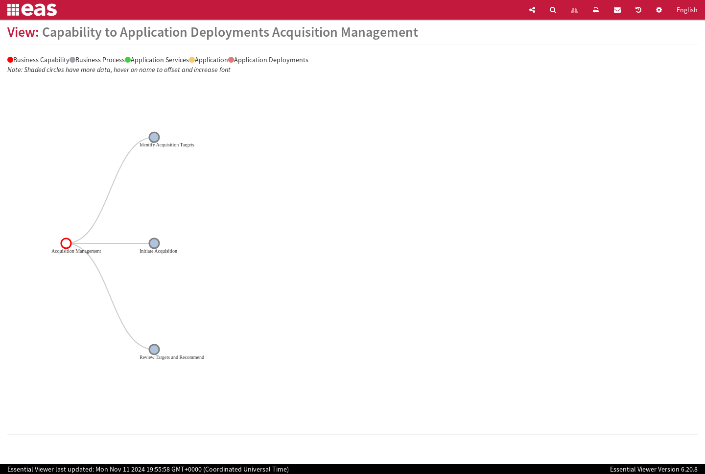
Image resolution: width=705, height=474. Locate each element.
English (687, 9)
